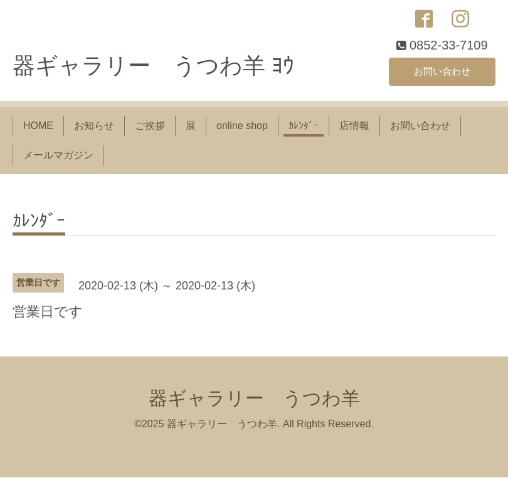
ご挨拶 (150, 127)
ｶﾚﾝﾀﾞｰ (303, 127)
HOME (38, 127)
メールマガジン (58, 155)
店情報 (354, 127)
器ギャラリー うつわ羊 (254, 399)
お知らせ (94, 127)
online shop (242, 127)
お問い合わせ (442, 71)
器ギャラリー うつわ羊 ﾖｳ (153, 67)
